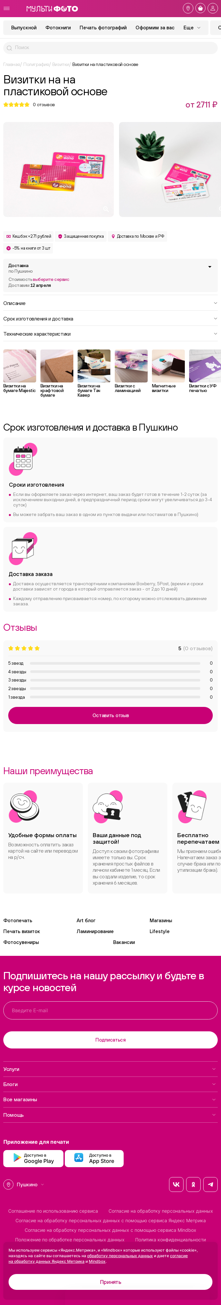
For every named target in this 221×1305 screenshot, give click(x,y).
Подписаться (110, 1040)
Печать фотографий (103, 27)
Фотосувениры (21, 942)
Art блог (86, 920)
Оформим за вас (155, 27)
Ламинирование (95, 931)
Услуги (109, 1069)
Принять (110, 1282)
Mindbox (97, 1261)
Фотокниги (58, 27)
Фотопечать (17, 920)
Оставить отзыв (110, 715)
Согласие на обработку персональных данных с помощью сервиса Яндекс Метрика (110, 1220)
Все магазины (109, 1099)
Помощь (109, 1115)
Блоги (109, 1084)
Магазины (161, 920)
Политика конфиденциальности (170, 1239)
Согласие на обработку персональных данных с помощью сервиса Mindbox (110, 1230)
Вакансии (124, 942)
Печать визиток (21, 931)
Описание (110, 302)
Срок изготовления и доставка (110, 318)
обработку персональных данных (120, 1255)
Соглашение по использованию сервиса (53, 1211)
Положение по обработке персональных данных (70, 1239)
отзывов (44, 104)
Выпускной (24, 27)
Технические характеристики (110, 333)
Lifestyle (160, 931)
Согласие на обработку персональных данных (161, 1211)
